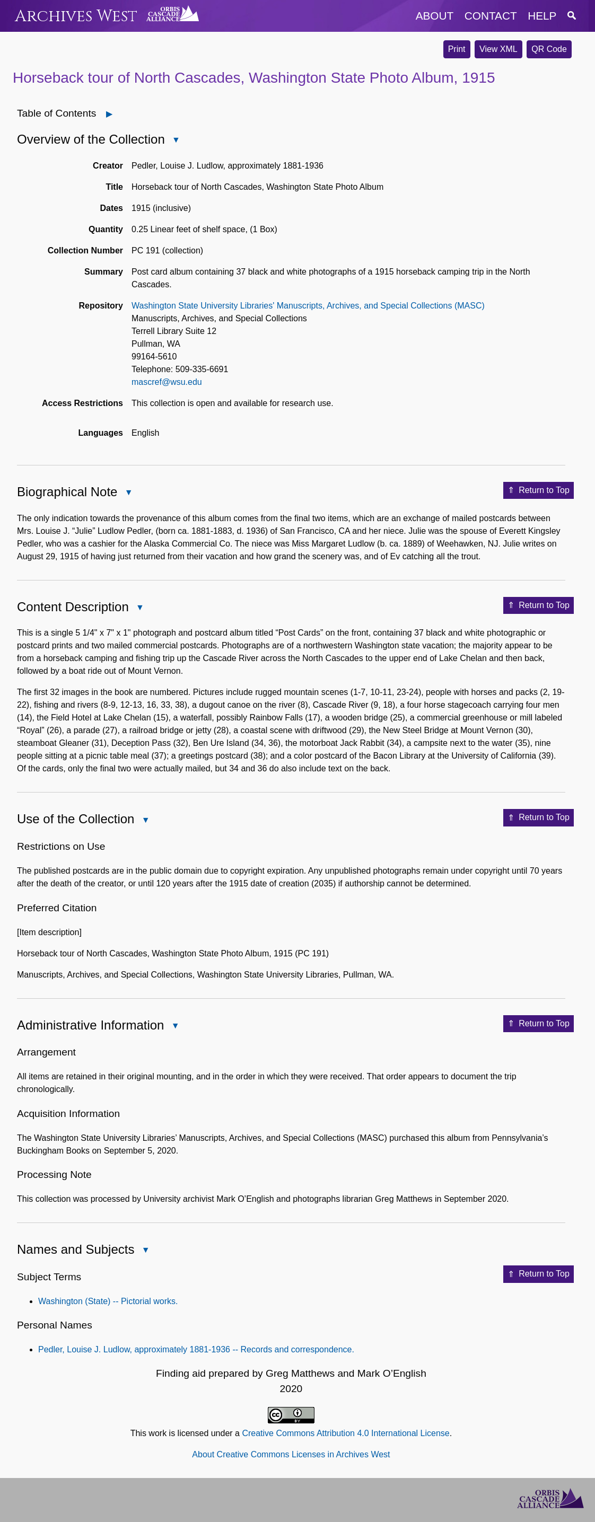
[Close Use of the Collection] (145, 820)
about (435, 16)
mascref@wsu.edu (167, 381)
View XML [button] (498, 49)
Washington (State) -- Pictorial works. (108, 1301)
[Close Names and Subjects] (145, 1250)
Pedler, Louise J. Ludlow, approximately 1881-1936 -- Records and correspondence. (196, 1349)
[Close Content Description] (140, 607)
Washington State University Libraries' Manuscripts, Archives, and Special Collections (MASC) (308, 305)
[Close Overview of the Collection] (176, 140)
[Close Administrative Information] (175, 1025)
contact (491, 16)
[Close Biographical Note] (128, 492)
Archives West (76, 16)
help (542, 16)
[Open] (109, 114)
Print (457, 49)
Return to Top (539, 490)
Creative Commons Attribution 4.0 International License (345, 1433)
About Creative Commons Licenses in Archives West (291, 1454)
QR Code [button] (549, 49)
